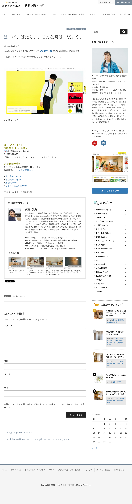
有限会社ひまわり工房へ (15, 148)
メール (7, 374)
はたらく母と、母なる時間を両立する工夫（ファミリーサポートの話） (54, 272)
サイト (7, 388)
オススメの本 (100, 264)
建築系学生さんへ (102, 256)
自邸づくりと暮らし (75, 266)
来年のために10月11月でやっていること (16, 272)
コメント (8, 326)
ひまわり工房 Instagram (16, 186)
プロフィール (16, 14)
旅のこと (99, 260)
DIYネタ (99, 280)
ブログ (54, 14)
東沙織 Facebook (13, 176)
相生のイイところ (102, 272)
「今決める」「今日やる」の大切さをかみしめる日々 (35, 272)
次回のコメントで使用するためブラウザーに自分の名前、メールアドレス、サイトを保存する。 (44, 406)
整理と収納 (100, 253)
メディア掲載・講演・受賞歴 (72, 14)
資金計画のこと (101, 237)
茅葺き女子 (100, 284)
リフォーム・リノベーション (106, 241)
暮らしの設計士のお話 (104, 249)
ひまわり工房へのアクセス (37, 14)
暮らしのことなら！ (13, 145)
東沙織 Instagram (13, 179)
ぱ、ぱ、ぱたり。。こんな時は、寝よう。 (44, 36)
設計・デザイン (101, 229)
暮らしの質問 (100, 245)
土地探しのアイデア (103, 225)
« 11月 (94, 448)
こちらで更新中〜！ (25, 170)
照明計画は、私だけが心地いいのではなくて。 (72, 272)
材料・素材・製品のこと (104, 233)
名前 (6, 361)
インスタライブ (101, 288)
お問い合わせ (124, 14)
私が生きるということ (76, 29)
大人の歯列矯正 (101, 268)
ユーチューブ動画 (108, 14)
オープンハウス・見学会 (104, 221)
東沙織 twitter (11, 183)
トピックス (92, 14)
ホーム (4, 14)
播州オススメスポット (104, 210)
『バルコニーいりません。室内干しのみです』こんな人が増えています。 (116, 313)
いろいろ (99, 291)
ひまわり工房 (46, 51)
